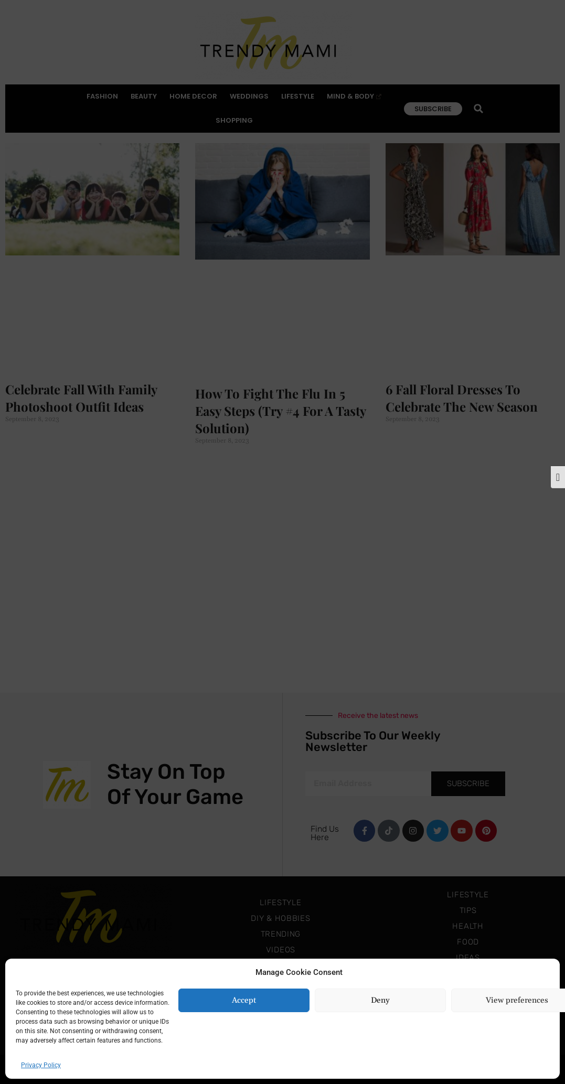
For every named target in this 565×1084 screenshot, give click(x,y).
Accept (244, 1000)
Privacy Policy (41, 1065)
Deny (380, 1000)
